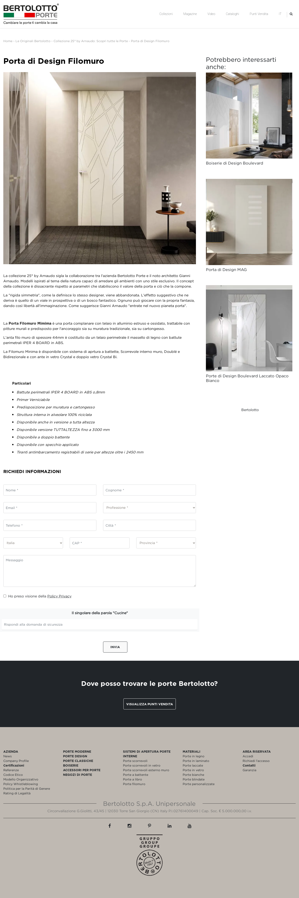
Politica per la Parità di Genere (26, 788)
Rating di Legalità (17, 793)
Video (211, 14)
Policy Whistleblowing (20, 784)
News (7, 756)
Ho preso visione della (37, 596)
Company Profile (16, 760)
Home (7, 41)
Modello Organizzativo (20, 779)
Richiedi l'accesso (256, 760)
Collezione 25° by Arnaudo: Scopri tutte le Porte (91, 41)
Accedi (248, 756)
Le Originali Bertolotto (32, 41)
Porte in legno (193, 756)
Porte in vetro (193, 770)
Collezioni (166, 14)
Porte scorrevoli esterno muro (146, 770)
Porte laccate (193, 765)
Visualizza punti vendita (149, 704)
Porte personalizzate (199, 784)
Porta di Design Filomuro (150, 41)
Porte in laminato (196, 760)
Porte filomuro (134, 784)
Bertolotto (250, 410)
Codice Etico (13, 774)
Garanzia (249, 770)
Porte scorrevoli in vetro (141, 765)
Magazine (190, 14)
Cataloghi (232, 14)
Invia (115, 647)
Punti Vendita (259, 14)
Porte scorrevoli (135, 760)
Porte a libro (132, 779)
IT (280, 14)
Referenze (11, 770)
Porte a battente (135, 774)
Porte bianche (193, 774)
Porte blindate (194, 779)
